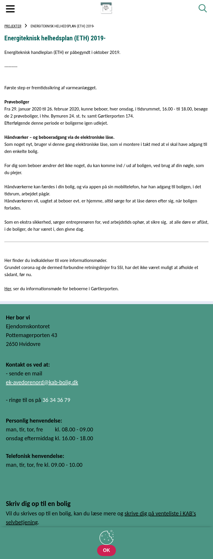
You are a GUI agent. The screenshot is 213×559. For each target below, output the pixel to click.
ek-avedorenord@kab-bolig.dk (42, 382)
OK (106, 550)
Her (7, 288)
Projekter (12, 26)
